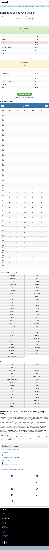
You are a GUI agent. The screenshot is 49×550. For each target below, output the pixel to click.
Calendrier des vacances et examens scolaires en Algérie (14, 466)
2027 (18, 449)
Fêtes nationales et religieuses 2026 (9, 449)
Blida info (4, 522)
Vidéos (12, 491)
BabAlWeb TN (5, 536)
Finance (12, 497)
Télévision (12, 484)
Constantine (7, 464)
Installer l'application (25, 94)
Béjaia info (4, 521)
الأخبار (37, 478)
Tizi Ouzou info (5, 524)
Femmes (37, 497)
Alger (3, 464)
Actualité (12, 478)
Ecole (3, 532)
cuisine (12, 503)
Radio (37, 484)
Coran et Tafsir (5, 455)
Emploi (3, 531)
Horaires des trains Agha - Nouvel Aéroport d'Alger (13, 469)
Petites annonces (5, 515)
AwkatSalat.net (5, 537)
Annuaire (3, 514)
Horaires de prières (6, 452)
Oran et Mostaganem (14, 464)
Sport (37, 491)
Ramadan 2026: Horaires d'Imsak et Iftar (11, 457)
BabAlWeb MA (5, 534)
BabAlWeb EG (5, 535)
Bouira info (4, 523)
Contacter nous (5, 517)
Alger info (4, 526)
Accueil (3, 512)
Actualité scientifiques (6, 530)
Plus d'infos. (42, 6)
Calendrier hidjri (6, 460)
